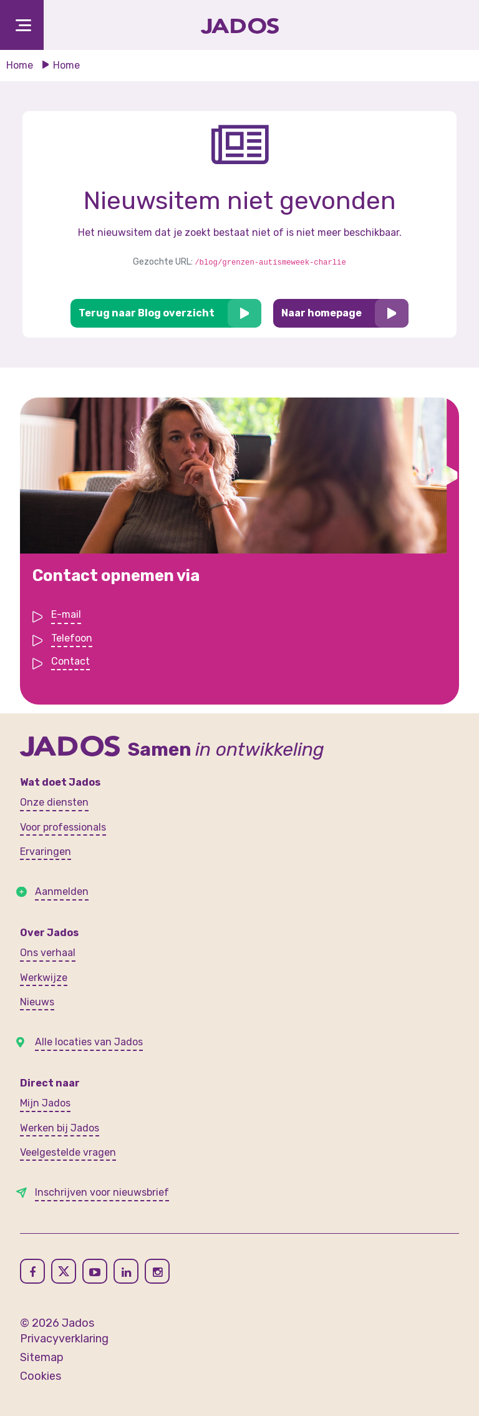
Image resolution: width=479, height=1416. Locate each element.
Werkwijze (43, 978)
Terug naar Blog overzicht (147, 313)
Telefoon (71, 639)
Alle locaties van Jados (89, 1042)
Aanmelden (62, 891)
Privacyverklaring (64, 1338)
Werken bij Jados (59, 1128)
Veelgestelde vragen (68, 1152)
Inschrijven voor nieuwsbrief (102, 1192)
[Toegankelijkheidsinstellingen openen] (447, 25)
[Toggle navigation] (22, 25)
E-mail (66, 615)
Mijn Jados (45, 1103)
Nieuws (37, 1002)
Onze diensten (54, 802)
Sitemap (42, 1357)
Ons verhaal (47, 953)
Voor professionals (63, 827)
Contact (70, 662)
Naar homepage (321, 313)
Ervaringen (45, 851)
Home (19, 65)
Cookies (40, 1376)
